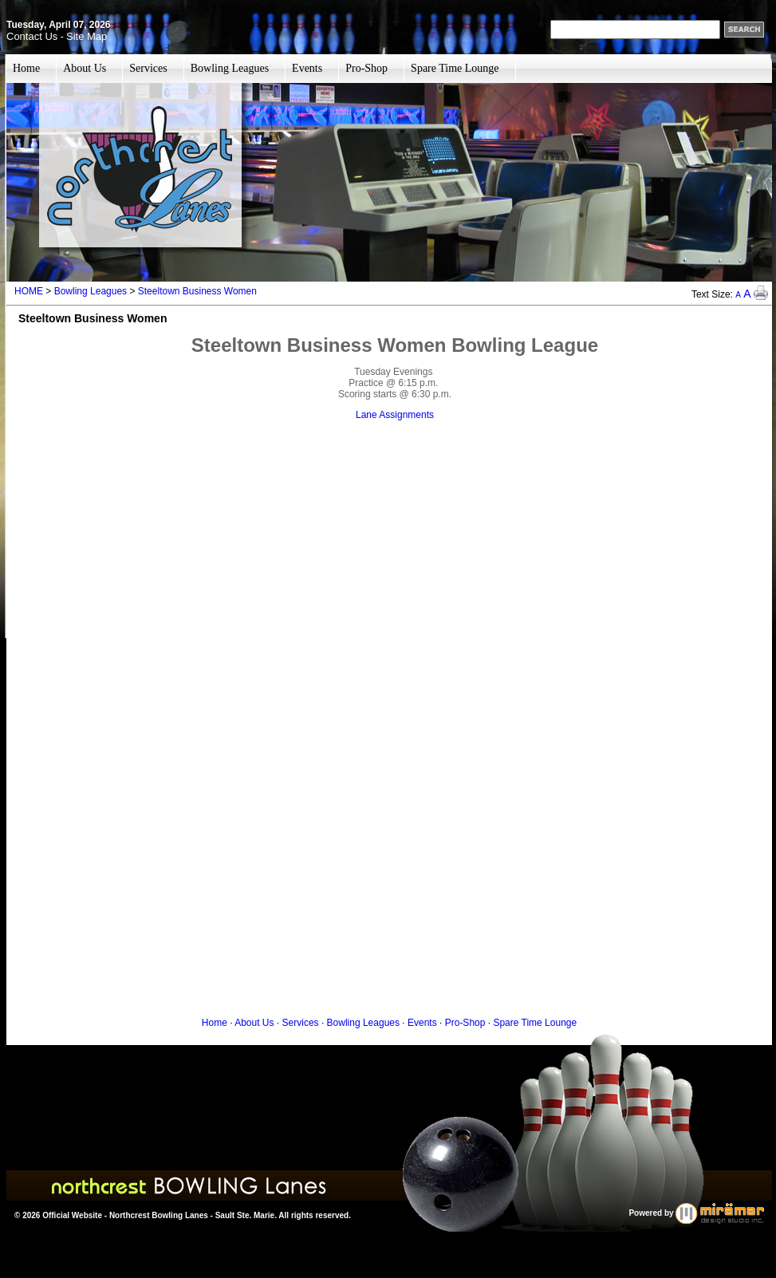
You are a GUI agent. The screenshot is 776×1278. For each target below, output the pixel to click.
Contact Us (31, 36)
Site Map (86, 36)
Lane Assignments (395, 414)
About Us (84, 68)
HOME (28, 291)
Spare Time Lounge (454, 68)
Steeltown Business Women (197, 291)
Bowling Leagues (230, 68)
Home (26, 68)
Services (148, 68)
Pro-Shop (366, 68)
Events (307, 68)
